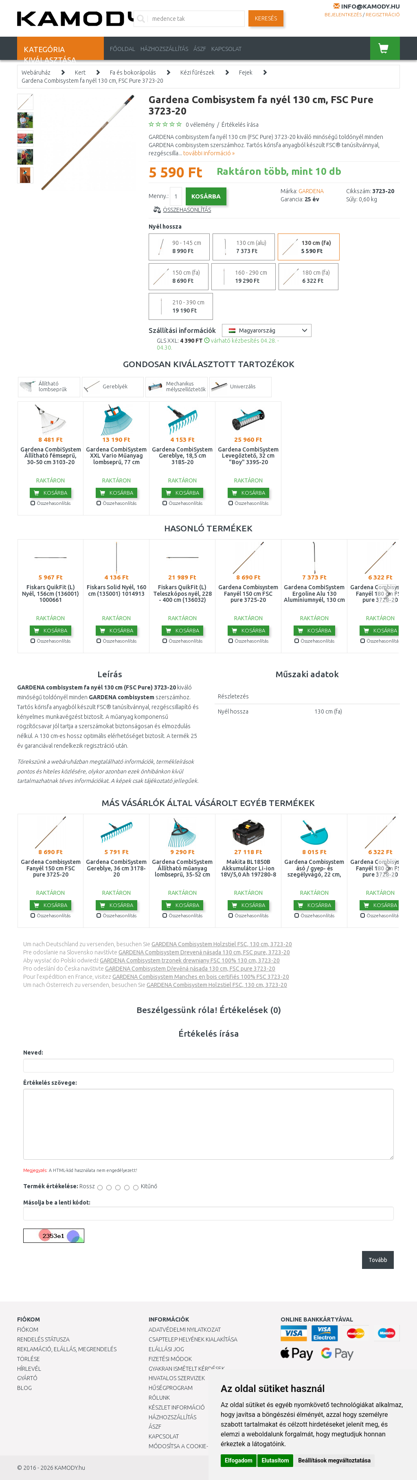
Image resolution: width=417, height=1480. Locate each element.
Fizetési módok (170, 1359)
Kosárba (50, 493)
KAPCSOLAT (226, 49)
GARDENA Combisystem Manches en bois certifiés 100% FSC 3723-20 (200, 976)
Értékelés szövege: (50, 1082)
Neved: (33, 1052)
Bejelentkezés (343, 14)
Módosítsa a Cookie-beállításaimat (199, 1446)
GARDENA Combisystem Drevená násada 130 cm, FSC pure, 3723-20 (204, 952)
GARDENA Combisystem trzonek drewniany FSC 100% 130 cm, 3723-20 (190, 960)
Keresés (266, 18)
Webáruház (36, 72)
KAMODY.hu (70, 1468)
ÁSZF (199, 49)
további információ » (209, 153)
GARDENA (311, 191)
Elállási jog (166, 1349)
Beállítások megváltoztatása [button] (334, 1460)
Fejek (245, 72)
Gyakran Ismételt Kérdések (187, 1368)
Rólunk (159, 1397)
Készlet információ (177, 1407)
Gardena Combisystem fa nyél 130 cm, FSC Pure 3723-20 (92, 80)
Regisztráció (383, 14)
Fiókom (27, 1329)
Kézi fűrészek (197, 72)
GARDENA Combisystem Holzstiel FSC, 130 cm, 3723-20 (221, 944)
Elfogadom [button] (238, 1460)
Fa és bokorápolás (133, 72)
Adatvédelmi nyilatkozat (185, 1329)
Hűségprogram (171, 1388)
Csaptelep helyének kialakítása (193, 1339)
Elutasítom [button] (275, 1460)
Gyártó (27, 1378)
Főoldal (122, 49)
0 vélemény (200, 124)
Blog (24, 1388)
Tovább (378, 1260)
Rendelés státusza (43, 1339)
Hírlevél (29, 1368)
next (386, 593)
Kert (80, 72)
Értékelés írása (240, 124)
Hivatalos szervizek (177, 1378)
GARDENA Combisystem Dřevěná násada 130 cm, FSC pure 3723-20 (190, 968)
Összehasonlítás (187, 210)
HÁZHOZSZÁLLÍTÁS (164, 49)
